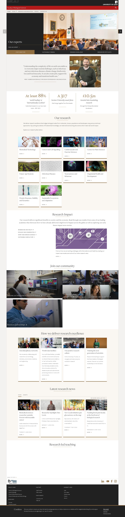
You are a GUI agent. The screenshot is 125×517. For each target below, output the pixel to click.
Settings (105, 511)
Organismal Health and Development (95, 175)
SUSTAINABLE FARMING (48, 52)
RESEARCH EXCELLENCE (76, 52)
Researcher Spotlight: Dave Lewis (51, 412)
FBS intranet (39, 491)
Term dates (66, 491)
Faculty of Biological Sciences (16, 8)
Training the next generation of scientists (95, 350)
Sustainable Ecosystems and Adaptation (50, 199)
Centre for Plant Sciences (96, 149)
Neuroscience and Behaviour (71, 175)
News (19, 393)
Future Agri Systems (26, 174)
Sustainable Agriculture (25, 237)
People (37, 11)
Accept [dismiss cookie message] (106, 509)
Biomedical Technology (27, 149)
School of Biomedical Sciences (15, 493)
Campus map (67, 493)
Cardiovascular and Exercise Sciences (71, 150)
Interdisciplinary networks (28, 349)
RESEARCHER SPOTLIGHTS (104, 52)
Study (13, 11)
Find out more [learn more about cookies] (107, 513)
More (21, 154)
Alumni (10, 505)
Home (9, 11)
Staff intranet (39, 489)
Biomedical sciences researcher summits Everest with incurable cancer (27, 415)
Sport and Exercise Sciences (26, 235)
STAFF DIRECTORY (20, 52)
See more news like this (98, 396)
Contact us (43, 11)
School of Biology (12, 491)
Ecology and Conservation (26, 232)
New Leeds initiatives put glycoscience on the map (73, 412)
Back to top (11, 476)
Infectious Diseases (48, 174)
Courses (10, 501)
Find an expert (62, 31)
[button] (116, 7)
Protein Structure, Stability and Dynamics (28, 199)
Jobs (65, 489)
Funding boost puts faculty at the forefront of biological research (96, 413)
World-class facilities (49, 349)
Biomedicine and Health (25, 230)
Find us (65, 495)
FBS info (38, 499)
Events (25, 393)
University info (39, 497)
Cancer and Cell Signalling (51, 149)
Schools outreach (12, 503)
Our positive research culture (72, 350)
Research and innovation (25, 11)
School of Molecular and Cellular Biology (17, 495)
